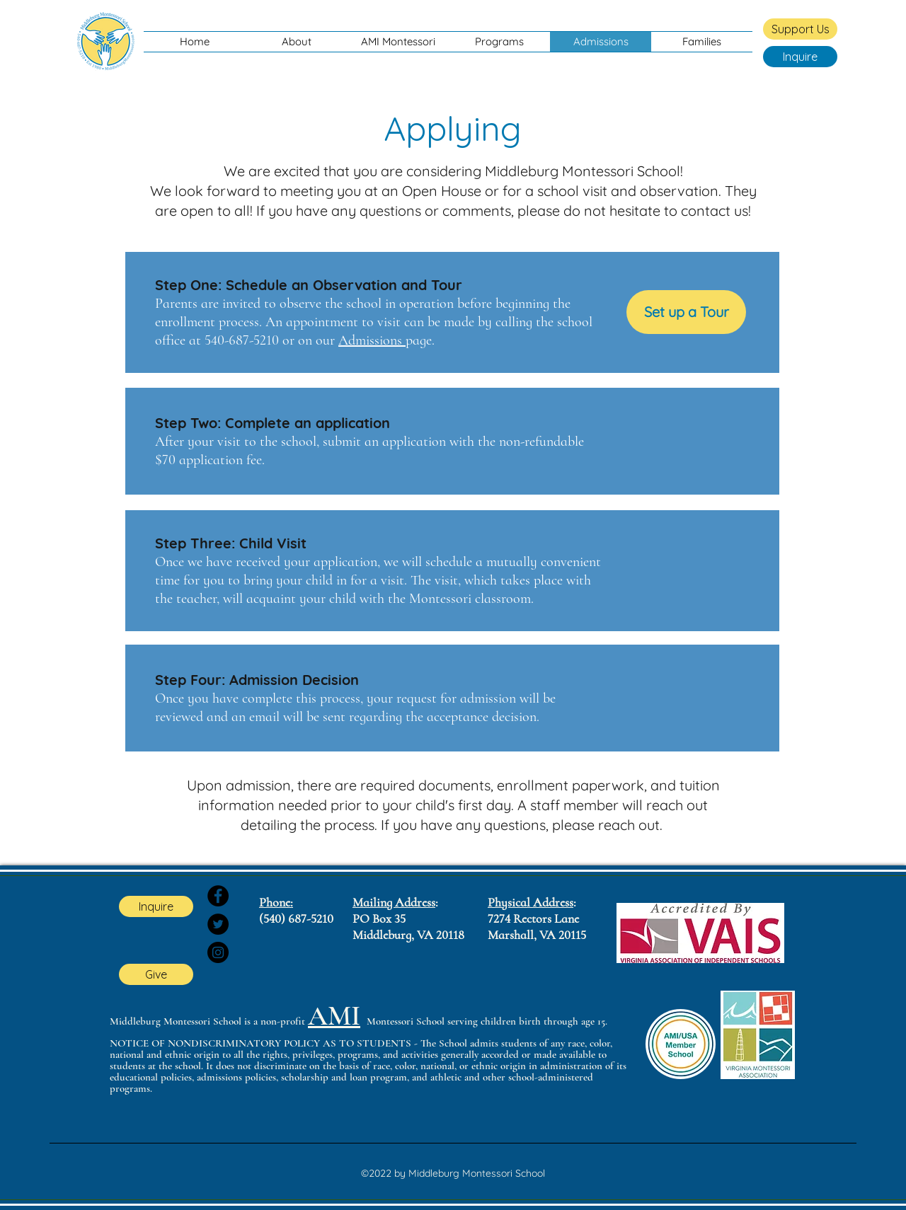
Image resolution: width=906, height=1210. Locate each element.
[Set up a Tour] (686, 312)
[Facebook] (218, 895)
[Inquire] (800, 56)
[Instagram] (218, 952)
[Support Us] (800, 29)
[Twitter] (218, 924)
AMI (334, 1015)
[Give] (156, 974)
